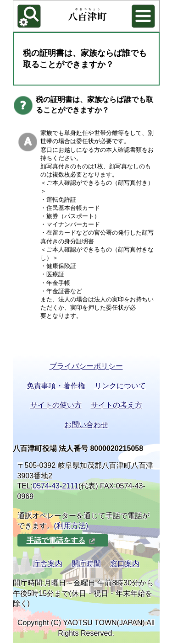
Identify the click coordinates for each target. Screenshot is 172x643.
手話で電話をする (61, 540)
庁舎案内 (47, 564)
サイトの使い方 (56, 405)
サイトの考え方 (116, 405)
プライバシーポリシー (86, 366)
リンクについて (120, 386)
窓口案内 (124, 564)
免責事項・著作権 (56, 386)
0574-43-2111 (55, 486)
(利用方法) (71, 526)
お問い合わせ (86, 425)
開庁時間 (86, 564)
